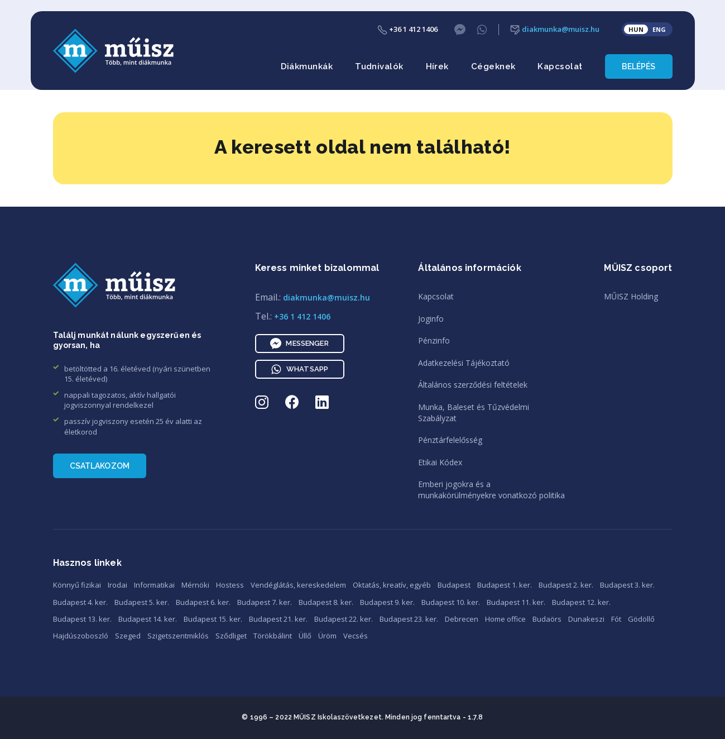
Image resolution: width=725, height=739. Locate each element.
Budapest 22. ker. (343, 619)
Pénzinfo (434, 340)
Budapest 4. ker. (80, 602)
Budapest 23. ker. (409, 619)
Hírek (437, 66)
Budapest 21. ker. (278, 619)
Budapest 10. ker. (450, 602)
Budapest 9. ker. (387, 602)
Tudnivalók (379, 66)
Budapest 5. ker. (141, 602)
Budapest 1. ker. (504, 585)
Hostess (230, 585)
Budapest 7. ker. (264, 602)
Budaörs (546, 619)
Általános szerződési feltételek (472, 384)
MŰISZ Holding (631, 296)
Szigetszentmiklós (178, 636)
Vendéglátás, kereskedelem (298, 585)
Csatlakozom (100, 465)
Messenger (299, 343)
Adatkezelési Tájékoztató (464, 362)
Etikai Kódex (440, 462)
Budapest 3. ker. (627, 585)
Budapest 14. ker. (147, 619)
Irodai (117, 585)
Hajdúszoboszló (80, 636)
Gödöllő (641, 619)
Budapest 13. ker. (82, 619)
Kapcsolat (559, 66)
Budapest (454, 585)
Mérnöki (195, 585)
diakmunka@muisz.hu (554, 29)
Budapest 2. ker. (566, 585)
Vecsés (355, 636)
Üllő (305, 636)
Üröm (327, 636)
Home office (505, 619)
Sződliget (231, 636)
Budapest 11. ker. (516, 602)
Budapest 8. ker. (326, 602)
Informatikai (154, 585)
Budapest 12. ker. (581, 602)
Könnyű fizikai (77, 585)
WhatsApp (299, 369)
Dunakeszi (586, 619)
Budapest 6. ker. (203, 602)
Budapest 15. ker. (213, 619)
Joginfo (431, 318)
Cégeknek (493, 66)
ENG (659, 29)
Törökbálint (272, 636)
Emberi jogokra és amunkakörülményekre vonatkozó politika (491, 489)
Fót (616, 619)
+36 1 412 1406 (407, 29)
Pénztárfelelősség (450, 440)
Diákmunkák (307, 66)
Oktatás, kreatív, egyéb (392, 585)
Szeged (128, 636)
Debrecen (461, 619)
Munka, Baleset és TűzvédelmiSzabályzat (473, 412)
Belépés (639, 66)
